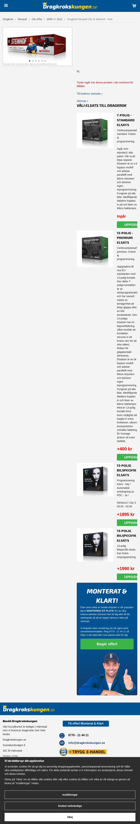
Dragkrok (8, 19)
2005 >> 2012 (54, 19)
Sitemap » (82, 101)
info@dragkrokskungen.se (86, 742)
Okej (70, 817)
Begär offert (107, 644)
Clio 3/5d (37, 19)
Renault (22, 19)
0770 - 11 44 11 (117, 631)
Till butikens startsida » (90, 93)
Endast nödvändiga (70, 805)
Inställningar (69, 794)
